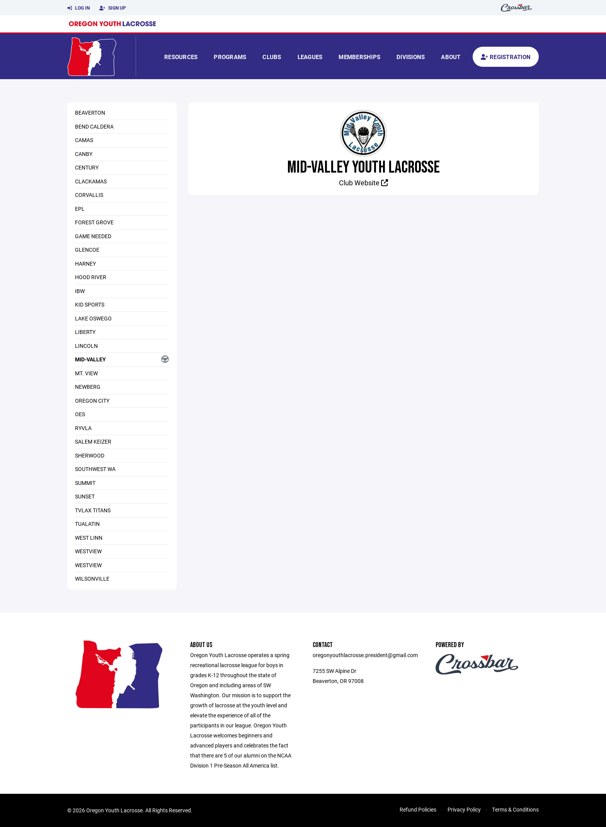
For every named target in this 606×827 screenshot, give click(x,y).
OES (80, 414)
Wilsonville (92, 578)
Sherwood (89, 455)
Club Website (363, 182)
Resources (180, 57)
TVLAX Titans (93, 510)
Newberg (87, 386)
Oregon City (92, 400)
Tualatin (87, 523)
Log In (78, 8)
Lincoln (86, 345)
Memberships (359, 57)
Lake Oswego (93, 318)
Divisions (411, 57)
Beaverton (90, 112)
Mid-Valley (122, 359)
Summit (85, 482)
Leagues (310, 57)
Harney (85, 263)
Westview (88, 551)
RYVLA (83, 428)
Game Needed (93, 236)
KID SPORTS (89, 304)
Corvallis (89, 194)
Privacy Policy (464, 809)
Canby (83, 154)
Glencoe (87, 249)
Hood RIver (90, 277)
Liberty (85, 332)
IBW (80, 291)
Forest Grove (94, 222)
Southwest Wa (95, 469)
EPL (80, 208)
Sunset (85, 496)
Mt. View (86, 373)
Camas (84, 140)
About (450, 57)
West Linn (88, 537)
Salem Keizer (93, 441)
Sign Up (112, 8)
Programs (230, 57)
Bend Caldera (94, 126)
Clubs (271, 57)
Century (87, 167)
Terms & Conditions (515, 809)
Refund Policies (418, 809)
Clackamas (91, 181)
